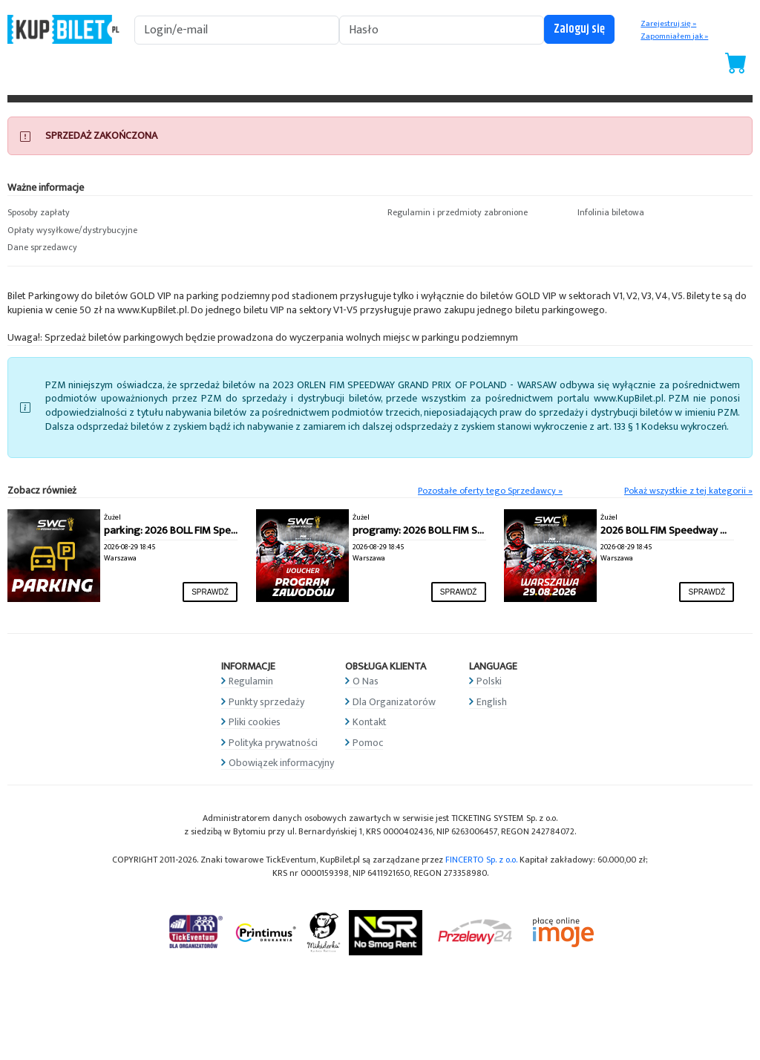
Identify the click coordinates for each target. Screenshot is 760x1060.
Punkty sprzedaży (266, 701)
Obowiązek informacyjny (281, 762)
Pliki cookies (255, 721)
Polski (489, 681)
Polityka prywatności (273, 742)
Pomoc (368, 742)
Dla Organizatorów (394, 701)
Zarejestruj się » (668, 23)
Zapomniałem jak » (674, 36)
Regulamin (251, 681)
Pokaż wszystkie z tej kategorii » (688, 491)
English (491, 701)
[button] (95, 213)
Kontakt (370, 721)
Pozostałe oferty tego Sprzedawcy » (490, 491)
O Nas (366, 681)
